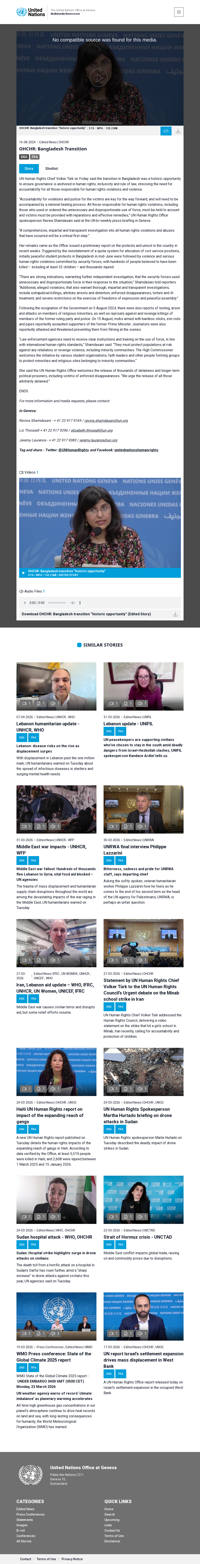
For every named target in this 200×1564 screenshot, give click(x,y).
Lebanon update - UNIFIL (128, 723)
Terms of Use (114, 1536)
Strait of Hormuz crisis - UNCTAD (138, 1237)
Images (22, 1525)
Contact (25, 1559)
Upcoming (112, 1520)
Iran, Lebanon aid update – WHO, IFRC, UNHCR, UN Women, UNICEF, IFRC (55, 988)
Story (29, 168)
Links (108, 1525)
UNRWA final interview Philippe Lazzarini (135, 850)
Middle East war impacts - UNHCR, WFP (51, 850)
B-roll (20, 1530)
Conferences (25, 1536)
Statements (24, 1520)
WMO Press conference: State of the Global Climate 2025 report (53, 1357)
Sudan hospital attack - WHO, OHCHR (54, 1237)
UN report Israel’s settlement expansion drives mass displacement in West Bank (144, 1360)
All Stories (24, 1541)
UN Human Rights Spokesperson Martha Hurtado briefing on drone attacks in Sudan (138, 1115)
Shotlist (51, 168)
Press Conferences (30, 1514)
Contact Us (112, 1530)
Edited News (25, 1509)
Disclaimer (112, 1541)
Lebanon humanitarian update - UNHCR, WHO (47, 727)
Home (108, 1509)
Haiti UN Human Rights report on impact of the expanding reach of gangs (50, 1115)
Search (109, 1514)
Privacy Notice (72, 1559)
